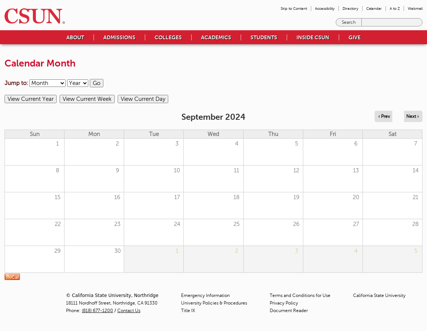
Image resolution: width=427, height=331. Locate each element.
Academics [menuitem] (216, 37)
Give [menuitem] (355, 37)
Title (188, 310)
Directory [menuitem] (350, 8)
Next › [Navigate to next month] (412, 116)
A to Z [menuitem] (395, 8)
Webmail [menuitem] (415, 8)
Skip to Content (294, 8)
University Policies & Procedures (214, 303)
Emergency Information (205, 295)
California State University (379, 295)
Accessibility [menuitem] (325, 8)
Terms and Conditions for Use (300, 295)
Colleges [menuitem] (168, 37)
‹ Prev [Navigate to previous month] (384, 116)
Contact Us (128, 310)
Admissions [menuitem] (119, 37)
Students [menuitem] (263, 37)
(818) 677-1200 (97, 310)
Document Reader (289, 310)
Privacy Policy (284, 303)
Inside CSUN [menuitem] (312, 37)
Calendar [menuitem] (374, 8)
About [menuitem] (75, 37)
